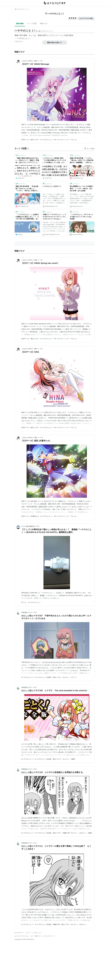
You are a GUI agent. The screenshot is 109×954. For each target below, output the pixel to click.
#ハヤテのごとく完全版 (43, 759)
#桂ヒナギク (34, 139)
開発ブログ (38, 936)
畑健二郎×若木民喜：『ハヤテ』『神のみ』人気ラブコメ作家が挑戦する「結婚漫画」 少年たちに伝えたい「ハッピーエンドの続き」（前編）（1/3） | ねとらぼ (81, 160)
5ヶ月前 (40, 61)
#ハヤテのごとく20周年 (43, 677)
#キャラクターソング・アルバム (65, 139)
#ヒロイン (66, 677)
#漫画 (73, 759)
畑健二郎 (18, 35)
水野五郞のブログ (26, 612)
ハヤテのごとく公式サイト (52, 186)
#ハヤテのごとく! (46, 139)
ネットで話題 (32, 23)
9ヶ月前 (40, 437)
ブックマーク (21, 155)
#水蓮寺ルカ (34, 516)
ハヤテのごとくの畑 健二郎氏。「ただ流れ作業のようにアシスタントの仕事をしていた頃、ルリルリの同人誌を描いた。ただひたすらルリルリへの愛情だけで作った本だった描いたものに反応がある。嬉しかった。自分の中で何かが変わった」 (54, 160)
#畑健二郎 (66, 833)
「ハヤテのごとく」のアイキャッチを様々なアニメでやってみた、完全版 (81, 217)
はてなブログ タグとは (21, 936)
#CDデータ (25, 139)
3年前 (35, 769)
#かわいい (82, 833)
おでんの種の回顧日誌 (28, 526)
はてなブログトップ (49, 936)
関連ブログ (44, 23)
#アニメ (24, 602)
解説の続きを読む (54, 42)
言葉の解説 (20, 23)
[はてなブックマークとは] (28, 148)
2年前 (37, 526)
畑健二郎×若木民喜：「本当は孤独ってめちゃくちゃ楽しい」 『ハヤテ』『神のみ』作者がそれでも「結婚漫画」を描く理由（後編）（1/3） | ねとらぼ (27, 188)
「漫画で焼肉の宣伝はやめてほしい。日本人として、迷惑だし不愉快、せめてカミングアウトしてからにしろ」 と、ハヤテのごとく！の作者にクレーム (27, 160)
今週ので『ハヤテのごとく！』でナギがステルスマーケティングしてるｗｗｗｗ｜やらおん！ (54, 217)
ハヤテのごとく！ (24, 38)
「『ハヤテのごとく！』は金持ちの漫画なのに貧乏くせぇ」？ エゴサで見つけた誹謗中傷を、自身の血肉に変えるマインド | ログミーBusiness (27, 217)
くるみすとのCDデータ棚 (29, 61)
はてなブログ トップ (22, 9)
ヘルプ (32, 936)
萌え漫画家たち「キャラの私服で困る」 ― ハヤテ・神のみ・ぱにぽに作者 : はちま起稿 (81, 188)
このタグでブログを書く (86, 18)
